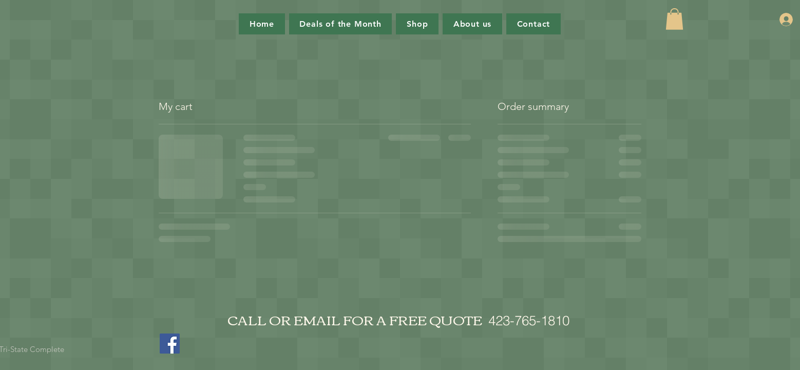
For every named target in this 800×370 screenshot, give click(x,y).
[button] (674, 19)
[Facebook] (170, 344)
